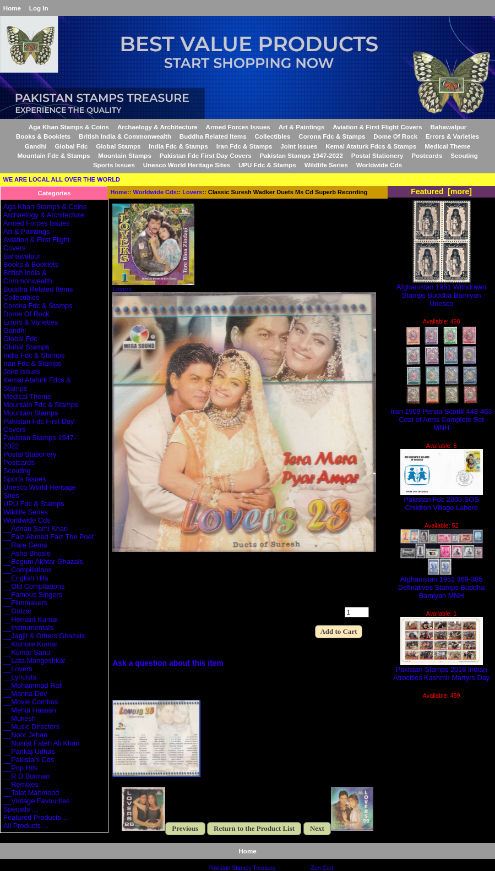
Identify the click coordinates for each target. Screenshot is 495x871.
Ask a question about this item (168, 663)
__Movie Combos (30, 702)
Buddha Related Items (213, 136)
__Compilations (27, 570)
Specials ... (20, 809)
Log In (38, 8)
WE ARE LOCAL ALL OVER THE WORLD (61, 179)
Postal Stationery (377, 155)
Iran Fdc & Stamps (244, 146)
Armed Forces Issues (238, 126)
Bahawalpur (449, 126)
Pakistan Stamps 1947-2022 (300, 155)
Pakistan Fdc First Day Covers (206, 155)
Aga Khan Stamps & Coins (69, 126)
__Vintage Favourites (36, 801)
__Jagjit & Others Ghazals (44, 636)
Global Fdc (71, 146)
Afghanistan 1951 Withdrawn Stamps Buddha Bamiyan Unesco (441, 292)
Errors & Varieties (452, 136)
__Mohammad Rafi (33, 685)
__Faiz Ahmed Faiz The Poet (48, 537)
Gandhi (36, 146)
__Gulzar (17, 611)
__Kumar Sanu (26, 652)
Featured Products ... (36, 817)
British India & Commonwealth (125, 136)
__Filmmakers (25, 603)
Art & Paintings (302, 126)
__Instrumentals (28, 627)
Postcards (426, 155)
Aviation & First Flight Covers (377, 126)
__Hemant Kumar (30, 619)
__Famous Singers (32, 594)
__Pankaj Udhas (29, 751)
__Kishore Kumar (30, 644)
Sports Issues (114, 164)
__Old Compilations (33, 586)
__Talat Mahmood (31, 792)
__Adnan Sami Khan (35, 528)
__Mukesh (19, 718)
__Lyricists (19, 677)
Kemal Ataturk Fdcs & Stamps (370, 146)
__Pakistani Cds (28, 759)
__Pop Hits (20, 768)
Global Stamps (118, 146)
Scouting (464, 155)
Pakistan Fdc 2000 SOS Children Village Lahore (441, 500)
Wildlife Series (326, 164)
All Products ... (25, 825)
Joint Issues (298, 146)
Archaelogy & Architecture (157, 126)
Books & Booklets (43, 136)
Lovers (192, 192)
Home (12, 8)
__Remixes (21, 784)
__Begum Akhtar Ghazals (43, 561)
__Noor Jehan (25, 735)
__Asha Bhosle (27, 553)
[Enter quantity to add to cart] (357, 612)
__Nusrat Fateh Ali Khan (41, 743)
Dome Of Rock (395, 136)
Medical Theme (447, 146)
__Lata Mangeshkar (34, 660)
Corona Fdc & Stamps (331, 136)
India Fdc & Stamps (178, 146)
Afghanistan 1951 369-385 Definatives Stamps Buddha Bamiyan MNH (441, 584)
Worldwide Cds (155, 192)
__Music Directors (31, 726)
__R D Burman (26, 776)
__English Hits (25, 578)
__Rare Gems (25, 545)
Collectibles (272, 136)
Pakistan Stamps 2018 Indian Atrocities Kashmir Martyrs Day (441, 670)
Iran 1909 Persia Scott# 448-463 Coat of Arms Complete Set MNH (441, 416)
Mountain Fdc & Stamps (53, 155)
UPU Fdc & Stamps (267, 164)
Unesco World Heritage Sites (186, 164)
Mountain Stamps (124, 155)
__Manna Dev (25, 693)
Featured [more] (441, 191)
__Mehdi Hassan (29, 710)
